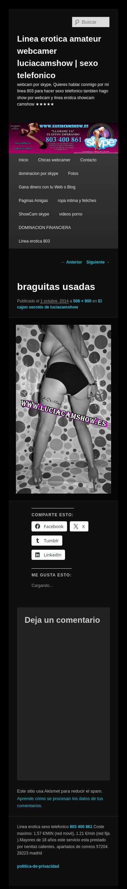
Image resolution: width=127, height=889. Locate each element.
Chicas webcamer (54, 160)
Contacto (88, 160)
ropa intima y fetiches (77, 200)
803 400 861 (81, 826)
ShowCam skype (34, 214)
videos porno (70, 214)
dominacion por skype (38, 173)
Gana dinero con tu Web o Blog (47, 187)
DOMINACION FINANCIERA (45, 227)
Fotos (73, 173)
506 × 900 (82, 301)
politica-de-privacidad (38, 866)
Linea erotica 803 (34, 241)
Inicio (23, 160)
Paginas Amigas (33, 200)
